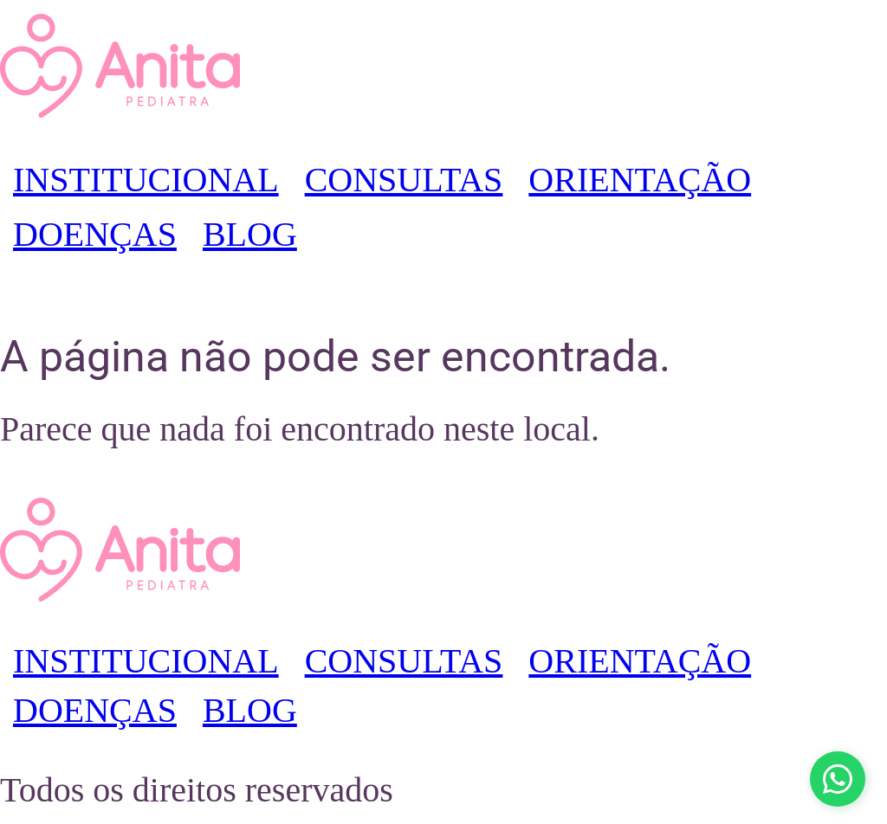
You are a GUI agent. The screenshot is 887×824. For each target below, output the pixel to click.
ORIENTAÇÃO (639, 179)
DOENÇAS (95, 234)
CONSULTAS (404, 179)
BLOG (250, 234)
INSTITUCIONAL (146, 179)
